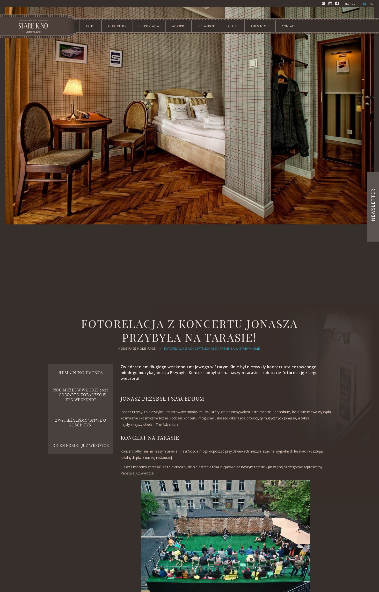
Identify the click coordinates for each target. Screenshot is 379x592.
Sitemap (350, 3)
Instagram (330, 4)
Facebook (337, 4)
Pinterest (324, 4)
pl (371, 3)
